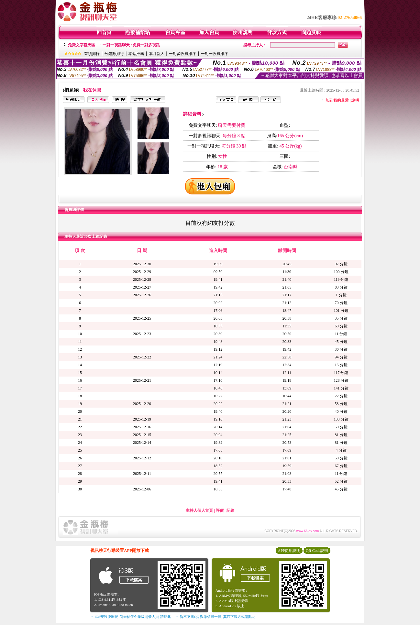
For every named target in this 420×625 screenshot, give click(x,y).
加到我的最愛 (337, 100)
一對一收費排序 (214, 53)
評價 (220, 510)
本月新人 (156, 53)
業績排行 (92, 53)
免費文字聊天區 (81, 45)
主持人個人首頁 (199, 510)
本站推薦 (136, 53)
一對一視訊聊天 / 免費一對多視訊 (131, 45)
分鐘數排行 (114, 53)
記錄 (230, 510)
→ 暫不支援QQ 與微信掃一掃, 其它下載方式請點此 (215, 617)
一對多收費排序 (182, 53)
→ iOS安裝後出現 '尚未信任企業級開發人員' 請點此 (130, 617)
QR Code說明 (317, 550)
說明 (355, 100)
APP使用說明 (289, 550)
